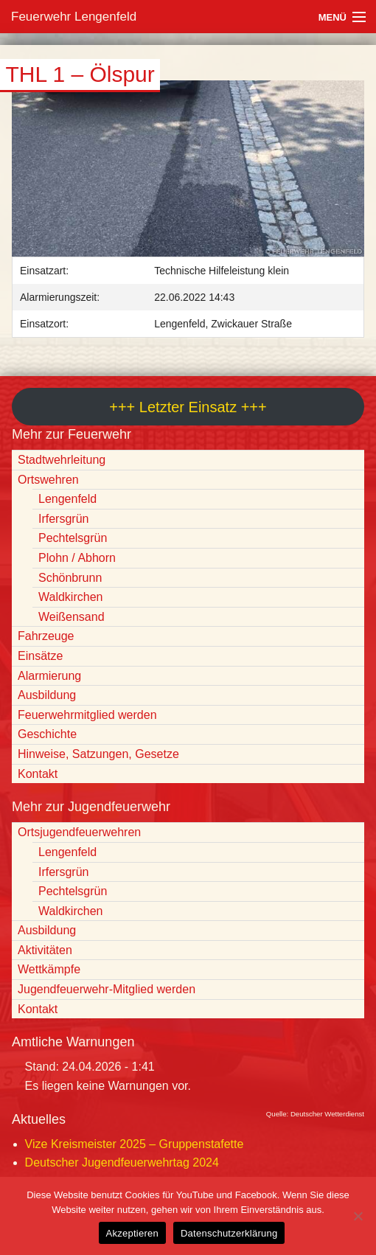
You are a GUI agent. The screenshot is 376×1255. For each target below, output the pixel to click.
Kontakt (38, 774)
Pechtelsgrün (72, 538)
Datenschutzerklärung (229, 1233)
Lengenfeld (67, 499)
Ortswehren (48, 479)
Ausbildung (47, 695)
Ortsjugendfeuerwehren (79, 832)
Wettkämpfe (49, 969)
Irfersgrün (63, 518)
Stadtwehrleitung (61, 459)
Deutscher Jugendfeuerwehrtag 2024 (122, 1162)
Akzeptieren (132, 1233)
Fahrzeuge (46, 636)
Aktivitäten (45, 950)
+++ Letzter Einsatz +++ (187, 407)
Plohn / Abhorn (77, 558)
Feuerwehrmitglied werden (87, 715)
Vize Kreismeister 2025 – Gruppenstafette (134, 1144)
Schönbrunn (70, 577)
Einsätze (40, 656)
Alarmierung (49, 676)
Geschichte (47, 734)
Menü (332, 17)
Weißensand (71, 617)
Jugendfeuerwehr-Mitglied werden (106, 989)
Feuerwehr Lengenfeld (73, 17)
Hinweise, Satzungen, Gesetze (98, 754)
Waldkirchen (70, 597)
